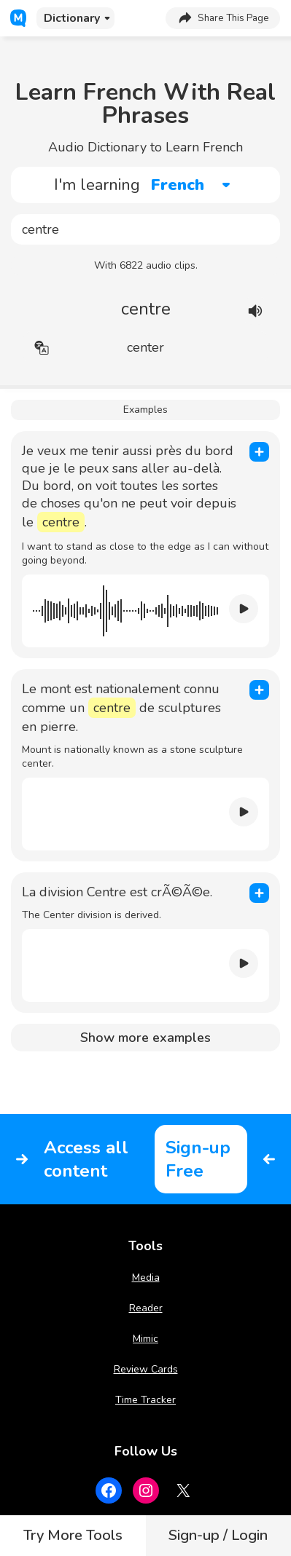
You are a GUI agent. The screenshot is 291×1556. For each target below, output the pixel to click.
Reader (146, 1308)
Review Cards (146, 1369)
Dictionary (72, 18)
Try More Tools (73, 1535)
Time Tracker (145, 1400)
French (177, 185)
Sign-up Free (198, 1159)
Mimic (145, 1339)
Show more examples (145, 1037)
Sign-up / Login (218, 1535)
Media (146, 1277)
